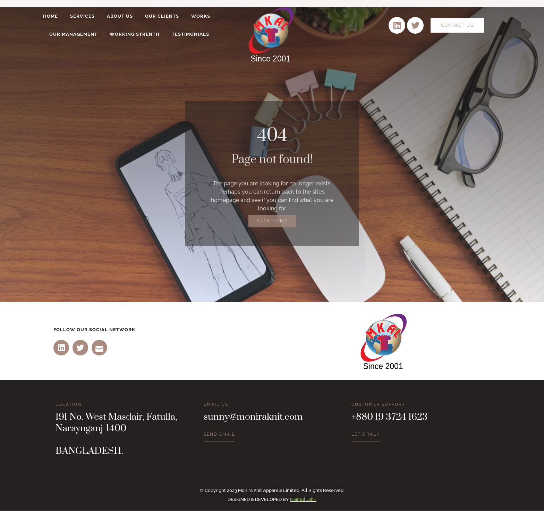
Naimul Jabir (303, 499)
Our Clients (162, 16)
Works (200, 16)
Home (50, 16)
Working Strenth (135, 34)
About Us (120, 16)
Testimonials (190, 34)
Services (82, 16)
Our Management (73, 34)
